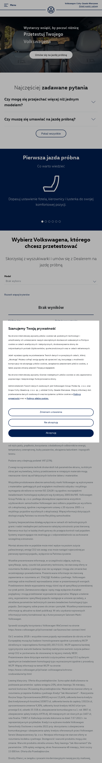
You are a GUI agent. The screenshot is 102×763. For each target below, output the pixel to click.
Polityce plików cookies (38, 398)
